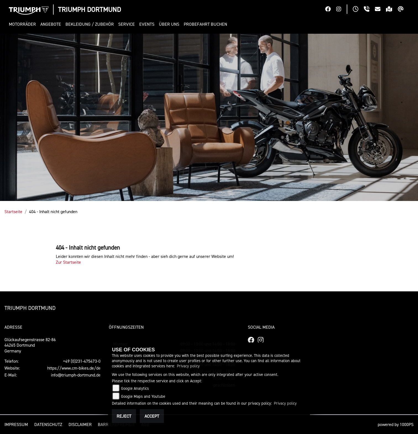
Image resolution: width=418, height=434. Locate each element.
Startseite (13, 211)
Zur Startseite (68, 262)
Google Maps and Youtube (143, 396)
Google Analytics (135, 388)
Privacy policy (188, 366)
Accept (151, 416)
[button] (23, 24)
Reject (124, 416)
